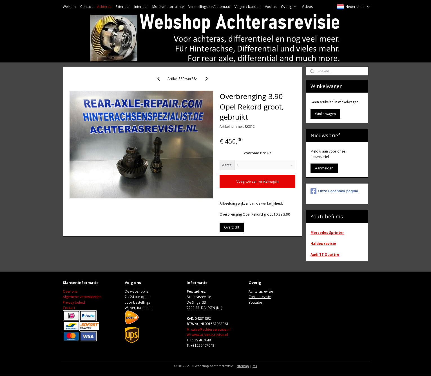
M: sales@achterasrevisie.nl (208, 329)
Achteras (104, 6)
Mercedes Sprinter (327, 232)
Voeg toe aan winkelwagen (257, 181)
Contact (86, 6)
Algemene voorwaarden (82, 296)
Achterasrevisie (261, 291)
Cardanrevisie (260, 296)
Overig (289, 6)
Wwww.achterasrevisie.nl (207, 334)
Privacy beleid (74, 302)
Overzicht (231, 227)
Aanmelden (324, 168)
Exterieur (123, 6)
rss (255, 366)
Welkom (69, 6)
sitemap (243, 366)
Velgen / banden (247, 6)
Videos (307, 6)
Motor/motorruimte (168, 6)
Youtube (255, 302)
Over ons (70, 291)
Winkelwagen (325, 113)
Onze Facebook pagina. (335, 191)
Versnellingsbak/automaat (209, 6)
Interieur (141, 6)
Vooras (270, 6)
